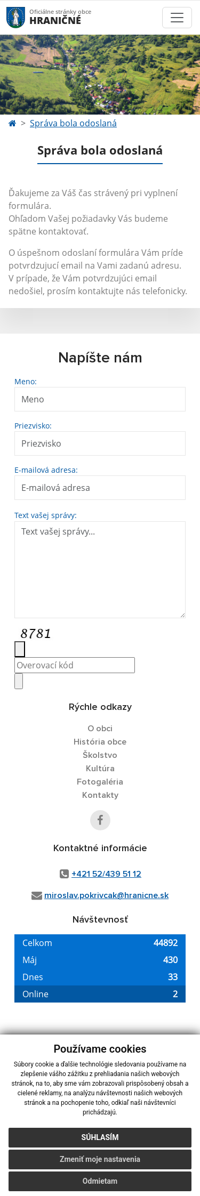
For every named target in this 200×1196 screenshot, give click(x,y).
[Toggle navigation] (177, 17)
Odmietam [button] (100, 1181)
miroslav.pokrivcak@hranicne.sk (106, 895)
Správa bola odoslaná (73, 123)
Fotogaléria (100, 782)
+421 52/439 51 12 (106, 874)
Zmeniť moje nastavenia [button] (100, 1159)
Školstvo (100, 755)
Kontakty (100, 795)
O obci (100, 728)
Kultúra (100, 768)
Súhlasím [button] (100, 1137)
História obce (100, 742)
